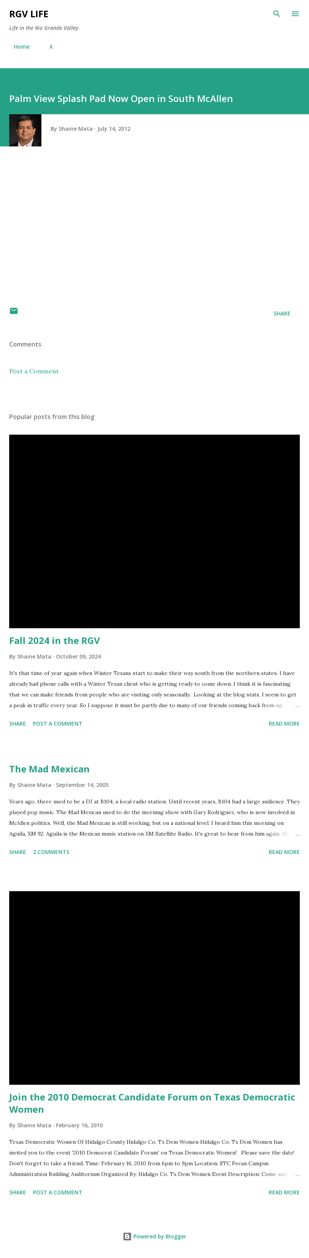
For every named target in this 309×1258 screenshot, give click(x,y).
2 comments (51, 852)
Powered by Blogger (154, 1236)
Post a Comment (34, 371)
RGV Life (28, 13)
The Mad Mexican (49, 768)
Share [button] (282, 313)
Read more (284, 723)
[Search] (276, 13)
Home (17, 46)
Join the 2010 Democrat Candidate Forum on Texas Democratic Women (152, 1102)
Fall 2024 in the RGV (54, 640)
